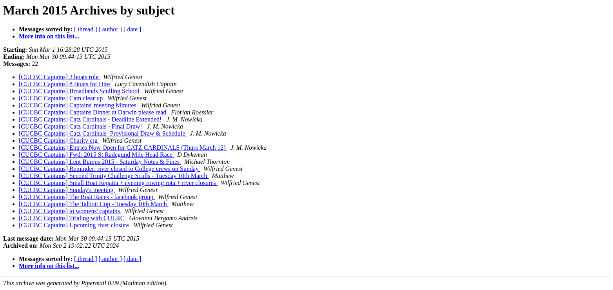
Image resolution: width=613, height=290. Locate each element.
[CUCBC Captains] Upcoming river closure (75, 225)
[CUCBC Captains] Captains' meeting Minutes (78, 105)
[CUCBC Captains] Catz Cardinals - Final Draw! (81, 126)
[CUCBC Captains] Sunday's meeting (67, 190)
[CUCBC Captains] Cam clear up (61, 98)
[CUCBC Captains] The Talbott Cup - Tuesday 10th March (94, 204)
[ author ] (110, 29)
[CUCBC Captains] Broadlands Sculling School (80, 91)
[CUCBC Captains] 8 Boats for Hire (65, 84)
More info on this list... (49, 36)
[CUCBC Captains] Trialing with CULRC (72, 218)
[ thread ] (85, 29)
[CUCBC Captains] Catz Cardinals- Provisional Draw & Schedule (103, 133)
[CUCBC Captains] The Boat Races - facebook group (87, 197)
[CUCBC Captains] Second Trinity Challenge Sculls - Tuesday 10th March (114, 175)
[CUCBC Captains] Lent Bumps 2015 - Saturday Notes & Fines (100, 161)
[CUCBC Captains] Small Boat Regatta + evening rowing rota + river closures (118, 182)
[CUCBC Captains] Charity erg (59, 140)
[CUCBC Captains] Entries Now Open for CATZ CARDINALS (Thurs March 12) (123, 147)
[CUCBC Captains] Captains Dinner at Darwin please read (93, 112)
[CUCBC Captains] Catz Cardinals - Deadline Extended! (91, 119)
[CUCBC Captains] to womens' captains (70, 211)
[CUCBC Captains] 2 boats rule (59, 77)
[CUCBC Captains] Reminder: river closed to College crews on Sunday (109, 168)
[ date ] (132, 29)
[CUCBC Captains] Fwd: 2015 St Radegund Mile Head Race (96, 154)
